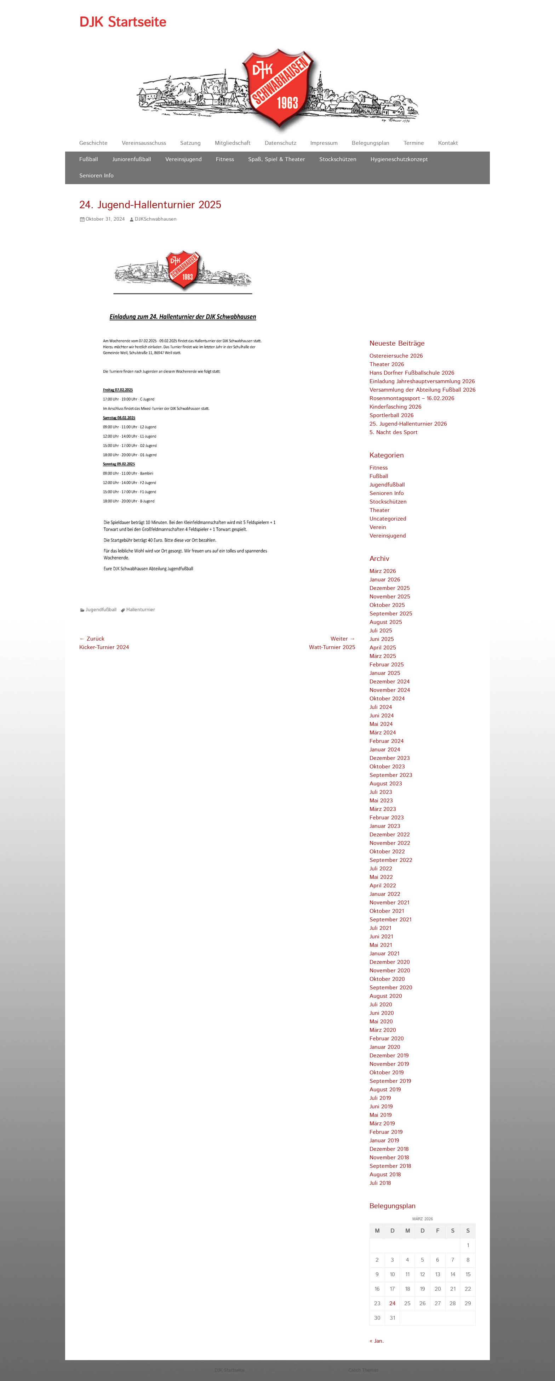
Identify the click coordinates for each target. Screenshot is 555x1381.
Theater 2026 (387, 364)
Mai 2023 (381, 801)
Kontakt (448, 143)
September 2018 (390, 1166)
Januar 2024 (385, 750)
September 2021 (390, 920)
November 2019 (389, 1064)
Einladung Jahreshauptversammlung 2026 (422, 381)
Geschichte (93, 143)
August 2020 (386, 996)
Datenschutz (280, 143)
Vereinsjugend (183, 159)
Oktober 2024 (387, 699)
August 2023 (386, 784)
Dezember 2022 (390, 835)
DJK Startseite (122, 22)
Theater (380, 510)
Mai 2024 (381, 724)
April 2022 (383, 886)
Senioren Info (96, 176)
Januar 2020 (385, 1047)
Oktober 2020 (387, 979)
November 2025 (390, 597)
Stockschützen (337, 159)
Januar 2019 (384, 1141)
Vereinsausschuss (144, 143)
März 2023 (383, 809)
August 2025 (386, 622)
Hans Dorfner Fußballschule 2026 (412, 373)
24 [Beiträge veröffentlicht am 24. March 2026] (392, 1304)
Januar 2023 (385, 826)
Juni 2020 (382, 1013)
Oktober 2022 (387, 852)
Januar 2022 (385, 894)
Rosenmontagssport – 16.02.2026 (412, 398)
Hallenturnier (140, 609)
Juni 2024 (382, 716)
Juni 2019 (381, 1107)
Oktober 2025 (387, 605)
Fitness (225, 159)
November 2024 (390, 690)
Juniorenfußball (131, 159)
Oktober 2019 (387, 1073)
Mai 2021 (381, 945)
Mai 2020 (381, 1022)
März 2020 (383, 1030)
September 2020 (391, 988)
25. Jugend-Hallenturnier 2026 (408, 424)
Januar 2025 (385, 673)
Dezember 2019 (389, 1056)
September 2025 (391, 614)
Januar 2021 (384, 954)
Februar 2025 (387, 665)
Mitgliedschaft (233, 143)
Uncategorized (388, 519)
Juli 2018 (380, 1183)
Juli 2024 (381, 707)
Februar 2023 (387, 818)
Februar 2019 (386, 1132)
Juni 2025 (382, 639)
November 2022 (390, 843)
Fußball (88, 159)
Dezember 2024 (390, 682)
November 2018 (389, 1158)
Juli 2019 (380, 1098)
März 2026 (383, 571)
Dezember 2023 (390, 758)
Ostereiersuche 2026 (396, 356)
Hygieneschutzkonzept (399, 159)
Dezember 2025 (390, 588)
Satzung (190, 143)
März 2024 (383, 733)
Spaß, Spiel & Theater (276, 159)
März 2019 (382, 1124)
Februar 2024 (387, 741)
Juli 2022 (381, 869)
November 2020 (390, 971)
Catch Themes (363, 1370)
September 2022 (391, 860)
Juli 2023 (381, 792)
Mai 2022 (381, 877)
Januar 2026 (385, 580)
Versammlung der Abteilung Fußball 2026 (423, 390)
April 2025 (383, 648)
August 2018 (385, 1175)
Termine (414, 143)
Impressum (324, 143)
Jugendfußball (101, 609)
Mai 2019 (381, 1115)
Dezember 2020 (390, 962)
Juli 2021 (380, 928)
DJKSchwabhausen (156, 219)
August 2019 (385, 1090)
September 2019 (390, 1081)
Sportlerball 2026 (392, 415)
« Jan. (377, 1341)
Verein (378, 527)
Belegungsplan (370, 143)
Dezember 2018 (389, 1149)
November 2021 (389, 903)
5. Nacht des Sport (394, 432)
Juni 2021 (381, 937)
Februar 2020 (387, 1039)
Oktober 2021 (387, 911)
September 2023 (391, 775)
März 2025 (383, 656)
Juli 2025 (381, 631)
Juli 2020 (381, 1005)
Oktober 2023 (387, 767)
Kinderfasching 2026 (396, 407)
